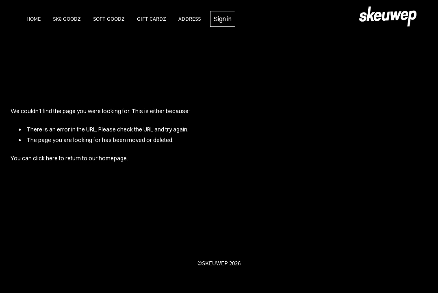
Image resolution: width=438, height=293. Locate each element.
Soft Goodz (109, 18)
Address (189, 18)
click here (45, 158)
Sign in (223, 19)
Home (33, 18)
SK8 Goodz (67, 18)
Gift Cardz (151, 18)
